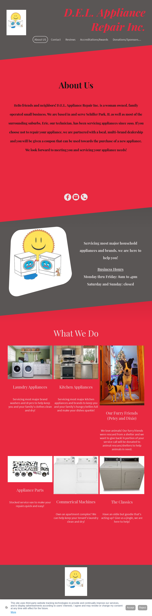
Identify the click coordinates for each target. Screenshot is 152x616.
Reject (142, 607)
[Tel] (84, 197)
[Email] (76, 197)
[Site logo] (16, 22)
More (13, 612)
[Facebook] (67, 197)
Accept (130, 607)
